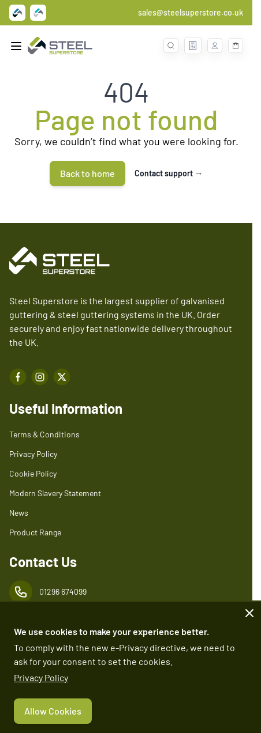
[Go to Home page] (60, 46)
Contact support (169, 173)
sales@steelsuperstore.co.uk (190, 12)
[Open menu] (16, 46)
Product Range (35, 532)
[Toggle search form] (170, 45)
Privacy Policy (41, 677)
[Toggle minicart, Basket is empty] (235, 45)
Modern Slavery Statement (55, 493)
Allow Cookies (52, 710)
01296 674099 (63, 591)
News (18, 512)
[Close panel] (249, 613)
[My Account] (214, 45)
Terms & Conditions (44, 434)
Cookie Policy (33, 473)
